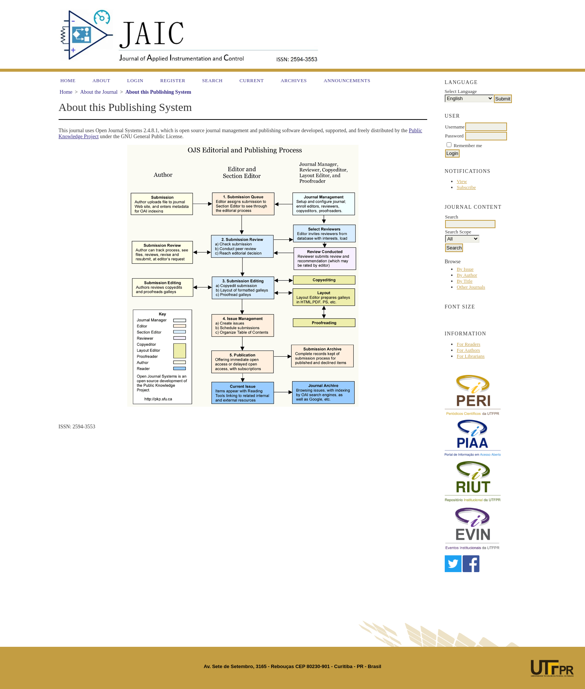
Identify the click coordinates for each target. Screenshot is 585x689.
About (101, 80)
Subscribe (466, 187)
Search (212, 80)
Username (455, 127)
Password (454, 136)
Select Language (461, 91)
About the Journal (99, 92)
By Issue (465, 269)
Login (135, 80)
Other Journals (471, 287)
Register (172, 80)
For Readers (468, 344)
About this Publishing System (158, 92)
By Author (467, 275)
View (462, 181)
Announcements (346, 80)
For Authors (468, 350)
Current (252, 80)
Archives (294, 80)
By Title (464, 281)
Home (68, 80)
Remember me (468, 145)
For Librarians (471, 356)
